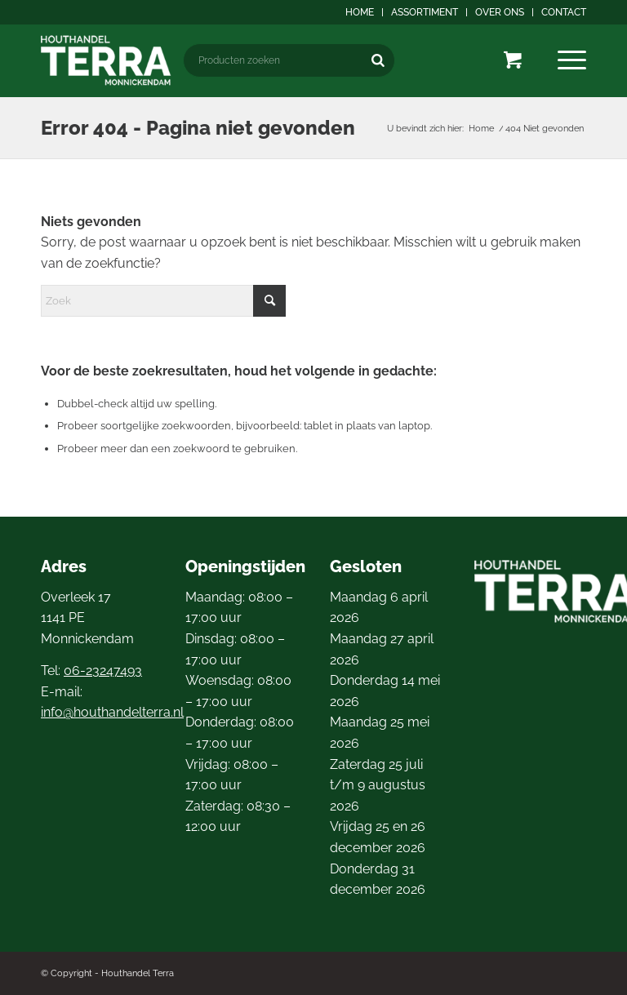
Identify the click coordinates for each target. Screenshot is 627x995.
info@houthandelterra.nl (112, 712)
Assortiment (424, 12)
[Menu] (572, 60)
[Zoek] (163, 301)
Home (359, 12)
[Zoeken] (378, 60)
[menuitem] (360, 12)
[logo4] (106, 60)
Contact (563, 12)
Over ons (499, 12)
